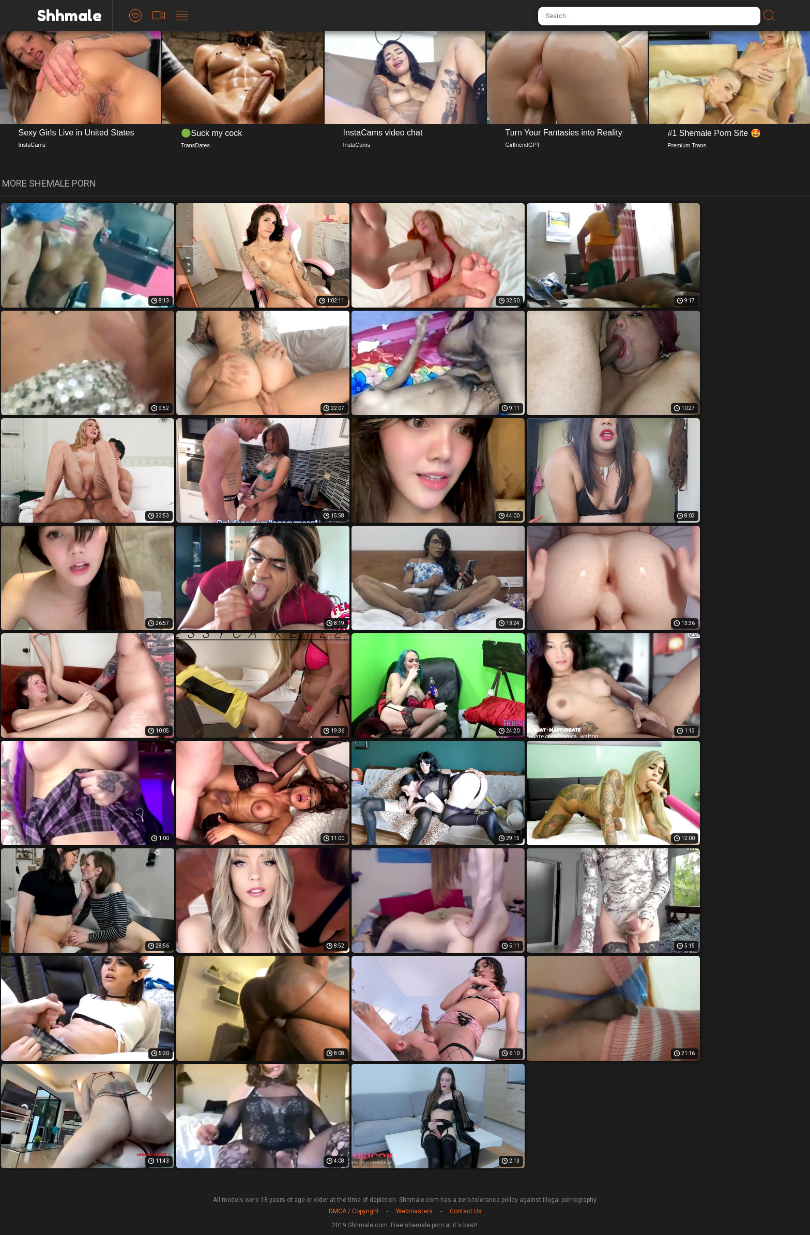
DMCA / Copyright (354, 1211)
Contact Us (466, 1211)
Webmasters (414, 1211)
